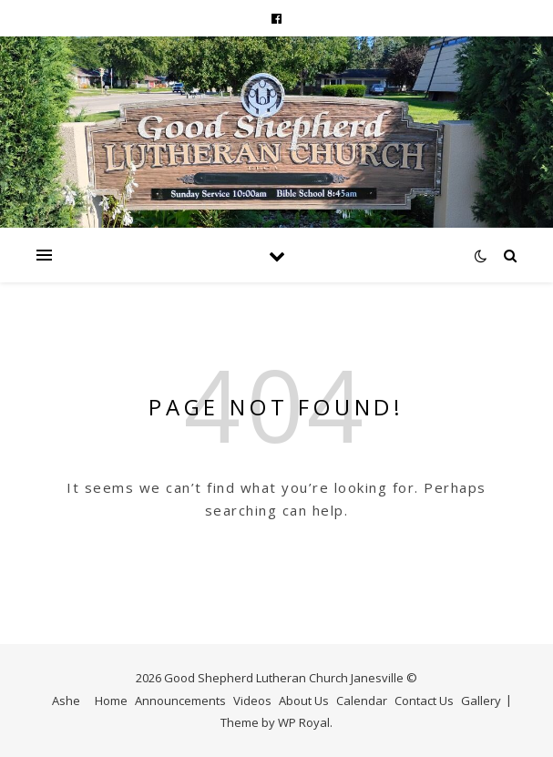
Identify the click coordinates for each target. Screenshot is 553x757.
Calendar (361, 700)
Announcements (180, 700)
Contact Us (424, 700)
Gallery (481, 700)
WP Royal (304, 722)
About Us (304, 700)
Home (111, 700)
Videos (252, 700)
